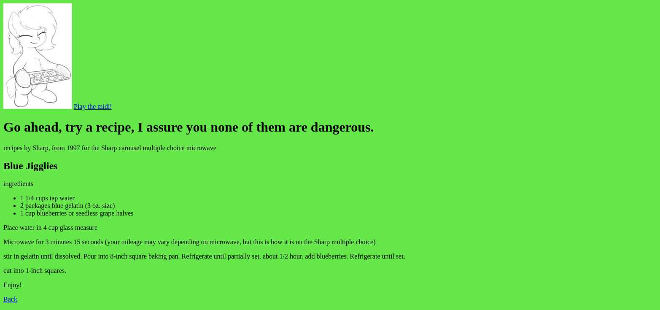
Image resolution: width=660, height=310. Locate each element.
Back (10, 299)
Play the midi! (93, 106)
